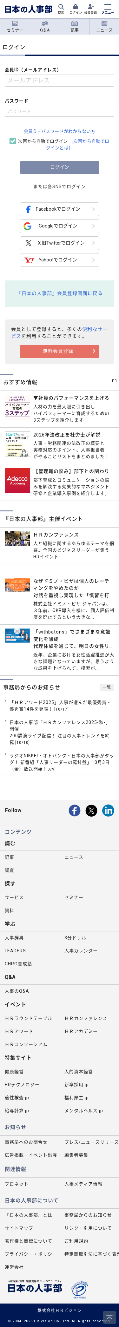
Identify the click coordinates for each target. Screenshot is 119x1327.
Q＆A (45, 26)
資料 (9, 910)
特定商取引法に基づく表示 (91, 1254)
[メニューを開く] (108, 9)
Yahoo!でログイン (50, 260)
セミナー (15, 26)
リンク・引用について (88, 1228)
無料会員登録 (58, 351)
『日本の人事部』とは (28, 1215)
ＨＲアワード (19, 1031)
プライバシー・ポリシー (31, 1254)
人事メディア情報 (83, 1183)
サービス (14, 897)
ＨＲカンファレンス (85, 1018)
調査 (9, 870)
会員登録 (90, 12)
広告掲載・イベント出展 (31, 1155)
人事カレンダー (81, 950)
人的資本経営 (78, 1071)
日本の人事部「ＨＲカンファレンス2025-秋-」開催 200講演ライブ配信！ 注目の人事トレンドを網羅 (60, 733)
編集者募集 (76, 1155)
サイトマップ (19, 1228)
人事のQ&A (17, 991)
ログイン (75, 12)
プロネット (17, 1183)
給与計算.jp (17, 1110)
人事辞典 (14, 937)
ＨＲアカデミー (81, 1031)
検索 (61, 12)
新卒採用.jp (76, 1084)
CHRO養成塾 (18, 963)
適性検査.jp (17, 1097)
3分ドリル (75, 937)
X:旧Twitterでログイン (54, 243)
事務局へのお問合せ (26, 1142)
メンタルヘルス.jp (83, 1110)
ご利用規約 (76, 1241)
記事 (74, 26)
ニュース (104, 26)
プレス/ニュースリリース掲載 (91, 1142)
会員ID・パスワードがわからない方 (59, 131)
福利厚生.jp (76, 1097)
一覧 (107, 687)
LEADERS (15, 950)
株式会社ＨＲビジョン (59, 1310)
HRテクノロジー (22, 1084)
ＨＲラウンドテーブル (28, 1018)
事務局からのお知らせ (88, 1215)
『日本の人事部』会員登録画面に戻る (60, 293)
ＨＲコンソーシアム (26, 1044)
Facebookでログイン (51, 209)
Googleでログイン (50, 226)
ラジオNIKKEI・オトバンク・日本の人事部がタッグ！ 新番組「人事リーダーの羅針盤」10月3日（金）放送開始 (62, 762)
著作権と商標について (28, 1241)
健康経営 (14, 1071)
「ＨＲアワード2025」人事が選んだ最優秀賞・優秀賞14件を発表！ (60, 706)
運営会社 (14, 1267)
